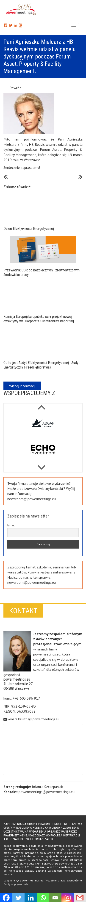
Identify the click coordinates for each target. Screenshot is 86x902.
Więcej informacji (22, 386)
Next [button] (41, 404)
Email (11, 525)
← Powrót (13, 87)
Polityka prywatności (16, 884)
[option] (43, 425)
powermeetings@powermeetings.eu (47, 791)
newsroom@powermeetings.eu (31, 498)
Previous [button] (41, 465)
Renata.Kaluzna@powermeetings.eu (33, 719)
